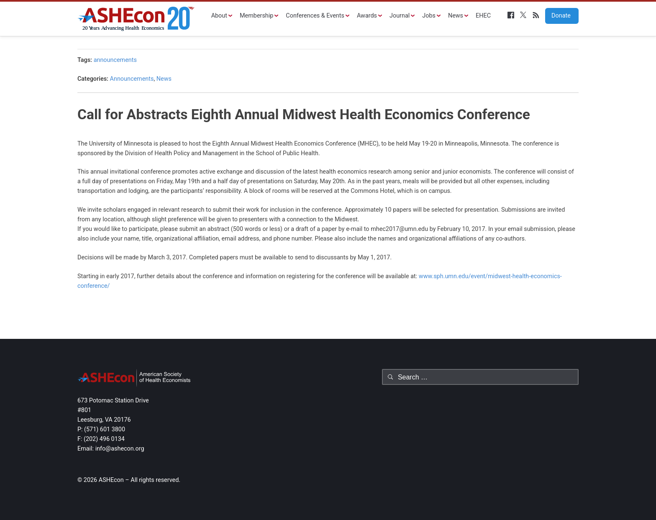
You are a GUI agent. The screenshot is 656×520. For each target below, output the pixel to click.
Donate (558, 15)
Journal (400, 15)
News (455, 15)
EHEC (483, 15)
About (219, 15)
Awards (367, 15)
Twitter (523, 15)
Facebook (511, 15)
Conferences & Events (315, 15)
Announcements (132, 78)
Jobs (429, 15)
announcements (115, 60)
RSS (536, 15)
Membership (256, 15)
